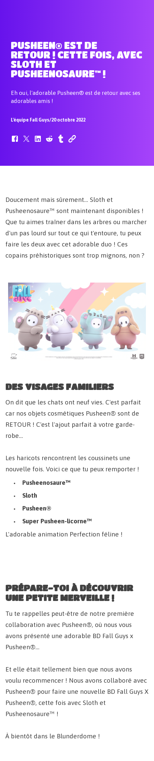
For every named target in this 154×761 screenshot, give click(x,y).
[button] (15, 142)
